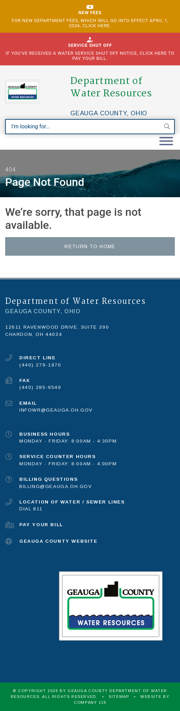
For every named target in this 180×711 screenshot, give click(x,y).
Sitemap (119, 696)
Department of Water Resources (111, 87)
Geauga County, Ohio (108, 113)
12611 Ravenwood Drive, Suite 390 (57, 327)
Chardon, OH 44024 (33, 334)
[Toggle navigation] (166, 142)
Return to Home (90, 246)
